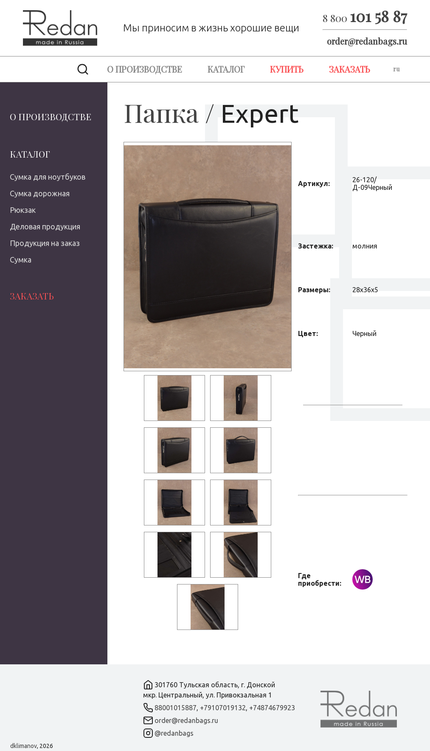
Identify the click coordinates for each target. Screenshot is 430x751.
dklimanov (23, 746)
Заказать (349, 69)
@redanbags (174, 733)
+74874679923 (272, 707)
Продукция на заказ (45, 243)
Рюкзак (23, 210)
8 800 (365, 18)
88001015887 (176, 707)
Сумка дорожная (40, 193)
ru (396, 69)
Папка (161, 112)
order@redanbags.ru (367, 41)
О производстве (144, 69)
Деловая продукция (45, 226)
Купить (287, 69)
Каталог (226, 69)
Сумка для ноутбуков (47, 176)
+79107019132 (223, 707)
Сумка (20, 259)
